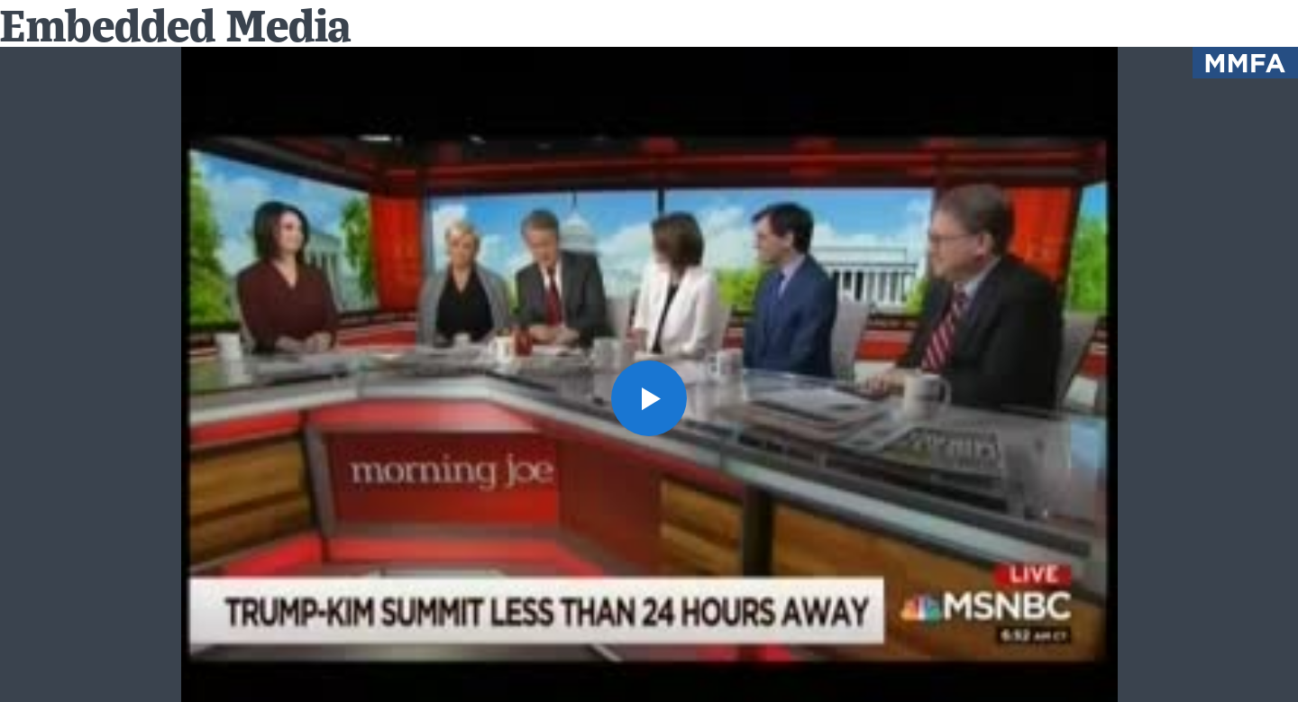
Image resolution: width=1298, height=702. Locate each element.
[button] (649, 398)
